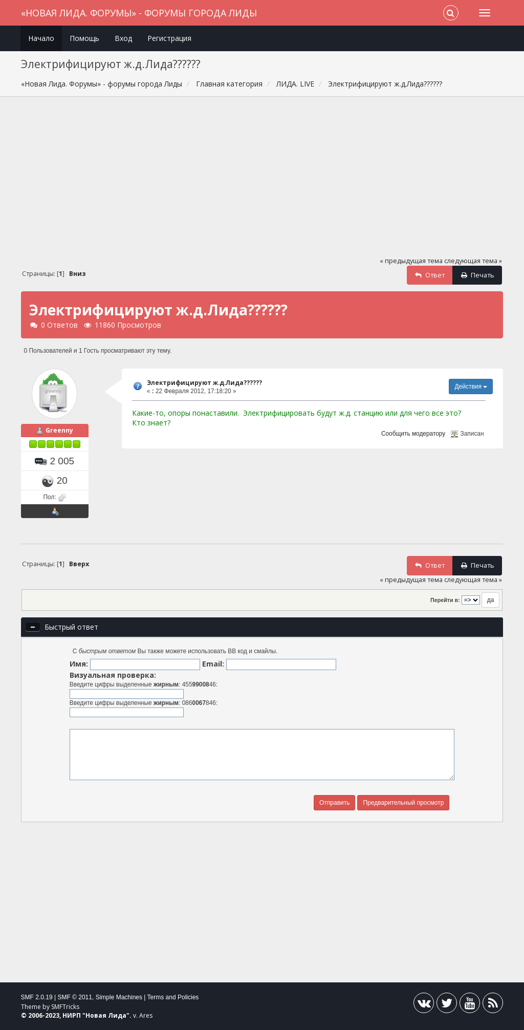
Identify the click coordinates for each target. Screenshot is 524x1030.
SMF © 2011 (74, 997)
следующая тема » (473, 260)
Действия (470, 386)
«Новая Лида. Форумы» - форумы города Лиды (139, 13)
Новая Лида (105, 1015)
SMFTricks (65, 1006)
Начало (41, 38)
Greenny (59, 430)
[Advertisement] (262, 181)
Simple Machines (119, 997)
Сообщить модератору (413, 433)
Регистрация (169, 38)
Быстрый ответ (71, 627)
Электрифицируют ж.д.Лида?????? (204, 383)
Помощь (84, 38)
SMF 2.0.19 (37, 997)
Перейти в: (445, 600)
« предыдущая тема (411, 260)
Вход (123, 38)
